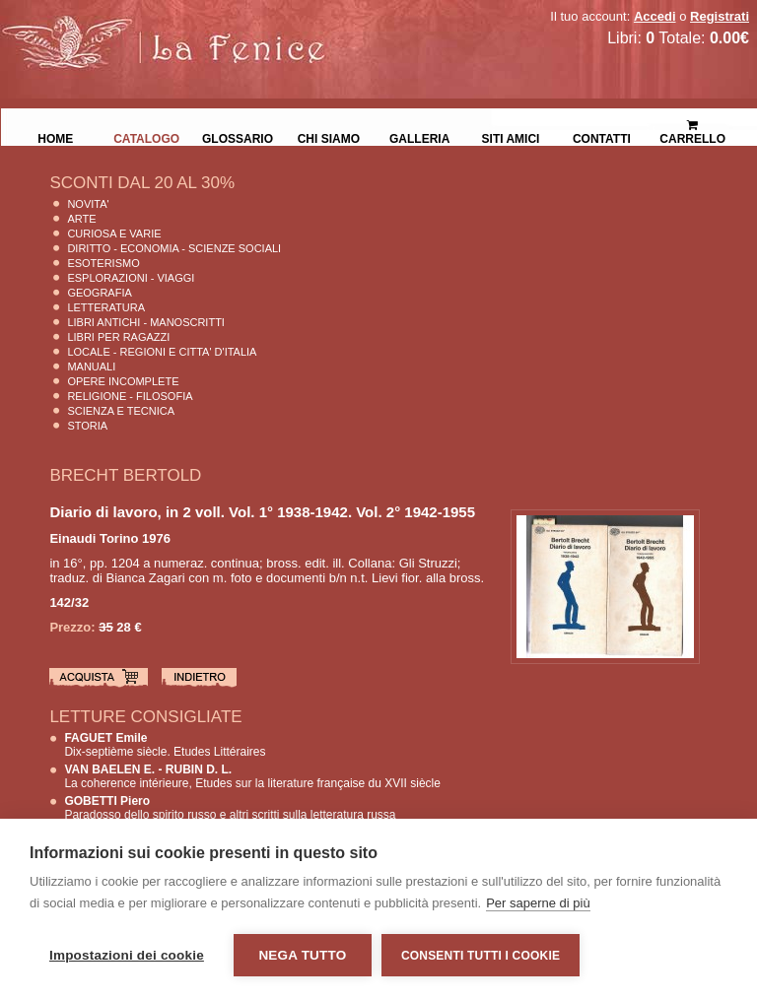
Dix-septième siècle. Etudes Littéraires (164, 745)
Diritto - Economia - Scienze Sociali (174, 248)
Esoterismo (103, 263)
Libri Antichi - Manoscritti (146, 322)
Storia (87, 426)
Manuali (91, 366)
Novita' (87, 204)
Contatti (602, 137)
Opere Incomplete (122, 381)
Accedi (655, 16)
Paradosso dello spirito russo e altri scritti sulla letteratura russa (229, 808)
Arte (81, 219)
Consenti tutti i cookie (480, 956)
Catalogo (146, 137)
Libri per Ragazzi (118, 337)
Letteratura (106, 307)
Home (55, 137)
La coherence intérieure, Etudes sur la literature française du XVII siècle (252, 776)
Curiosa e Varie (114, 233)
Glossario (237, 137)
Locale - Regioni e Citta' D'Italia (161, 352)
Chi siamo (329, 137)
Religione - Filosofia (129, 396)
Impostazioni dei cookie (126, 955)
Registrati (719, 16)
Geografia (99, 293)
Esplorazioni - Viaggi (130, 278)
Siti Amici (511, 137)
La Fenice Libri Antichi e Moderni (172, 29)
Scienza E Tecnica (120, 411)
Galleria (419, 137)
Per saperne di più (538, 903)
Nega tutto (302, 955)
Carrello (692, 123)
